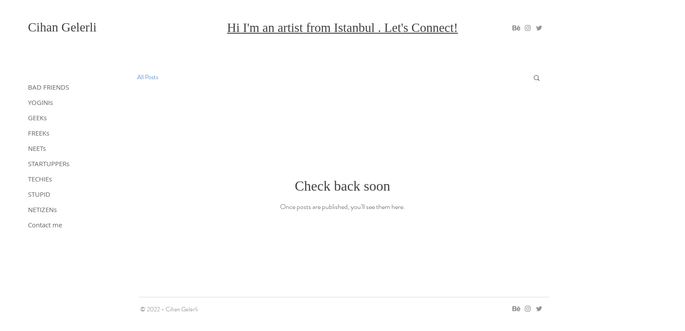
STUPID (39, 194)
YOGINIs (40, 102)
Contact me (45, 224)
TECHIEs (40, 178)
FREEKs (38, 133)
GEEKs (37, 117)
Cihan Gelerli (62, 27)
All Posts (147, 77)
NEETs (37, 148)
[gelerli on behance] (516, 28)
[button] (537, 78)
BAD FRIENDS (48, 87)
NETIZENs (42, 209)
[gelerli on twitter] (539, 28)
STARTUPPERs (48, 163)
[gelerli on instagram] (528, 28)
